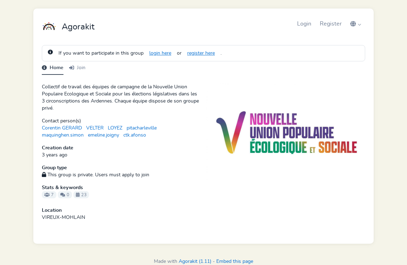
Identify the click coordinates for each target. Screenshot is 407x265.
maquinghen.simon (63, 135)
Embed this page (234, 261)
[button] (355, 23)
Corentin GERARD (62, 128)
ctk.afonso (134, 135)
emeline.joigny (103, 135)
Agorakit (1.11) (195, 261)
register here (201, 53)
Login (304, 24)
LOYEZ (115, 128)
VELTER (95, 128)
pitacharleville (142, 128)
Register (331, 24)
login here (160, 53)
